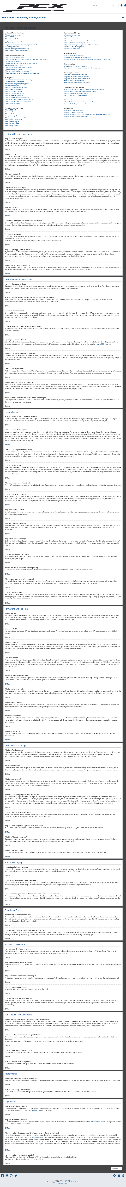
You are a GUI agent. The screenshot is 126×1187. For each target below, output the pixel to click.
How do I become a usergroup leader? (76, 43)
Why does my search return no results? (76, 77)
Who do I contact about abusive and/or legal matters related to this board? (88, 114)
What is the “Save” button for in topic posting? (19, 99)
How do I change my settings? (14, 57)
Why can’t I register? (11, 39)
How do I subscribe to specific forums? (76, 93)
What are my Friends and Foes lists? (75, 66)
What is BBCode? (10, 110)
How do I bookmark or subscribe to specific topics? (80, 91)
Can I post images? (11, 116)
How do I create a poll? (12, 86)
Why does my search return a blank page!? (77, 79)
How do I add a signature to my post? (17, 84)
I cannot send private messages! (74, 55)
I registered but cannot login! (14, 41)
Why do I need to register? (13, 35)
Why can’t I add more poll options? (16, 87)
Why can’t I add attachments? (14, 93)
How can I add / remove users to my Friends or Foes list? (82, 68)
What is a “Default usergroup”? (74, 47)
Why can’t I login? (10, 43)
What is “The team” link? (72, 49)
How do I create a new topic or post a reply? (19, 80)
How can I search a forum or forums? (75, 75)
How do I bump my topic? (13, 103)
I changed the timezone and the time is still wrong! (21, 63)
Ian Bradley (68, 1180)
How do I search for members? (74, 80)
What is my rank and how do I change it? (18, 71)
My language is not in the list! (14, 65)
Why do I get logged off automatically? (17, 49)
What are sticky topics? (12, 122)
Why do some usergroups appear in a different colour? (81, 45)
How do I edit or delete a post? (15, 82)
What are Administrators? (72, 35)
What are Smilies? (10, 114)
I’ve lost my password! (12, 47)
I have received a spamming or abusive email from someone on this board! (88, 59)
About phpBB (36, 1110)
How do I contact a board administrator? (77, 116)
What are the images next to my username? (19, 67)
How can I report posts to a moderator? (17, 97)
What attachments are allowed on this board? (78, 102)
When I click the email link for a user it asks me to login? (23, 73)
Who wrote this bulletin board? (74, 110)
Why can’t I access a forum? (13, 91)
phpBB (100, 344)
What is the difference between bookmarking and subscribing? (84, 89)
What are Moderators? (71, 37)
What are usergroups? (71, 39)
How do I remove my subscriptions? (75, 95)
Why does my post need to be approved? (18, 101)
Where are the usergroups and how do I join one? (79, 41)
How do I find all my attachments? (75, 104)
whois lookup (36, 1137)
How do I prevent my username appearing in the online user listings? (26, 59)
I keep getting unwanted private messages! (78, 57)
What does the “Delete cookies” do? (16, 51)
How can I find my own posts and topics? (77, 82)
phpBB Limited (62, 1108)
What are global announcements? (15, 118)
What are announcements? (13, 120)
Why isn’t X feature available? (73, 112)
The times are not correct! (13, 61)
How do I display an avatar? (13, 69)
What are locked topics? (12, 124)
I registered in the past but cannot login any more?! (21, 45)
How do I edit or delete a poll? (14, 89)
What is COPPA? (10, 37)
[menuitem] (121, 5)
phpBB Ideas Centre (98, 1122)
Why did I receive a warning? (14, 95)
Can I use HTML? (10, 112)
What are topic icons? (11, 126)
